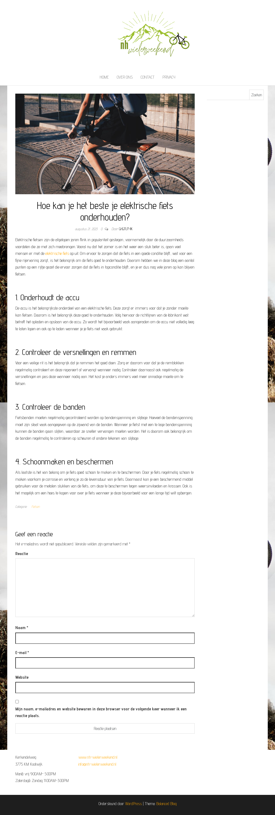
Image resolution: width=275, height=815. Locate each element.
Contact (147, 77)
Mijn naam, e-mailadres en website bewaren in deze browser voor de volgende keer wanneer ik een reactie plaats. (101, 712)
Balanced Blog (166, 803)
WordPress (133, 803)
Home (104, 77)
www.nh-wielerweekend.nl (97, 757)
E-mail (22, 652)
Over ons (125, 77)
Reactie (21, 553)
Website (21, 677)
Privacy (168, 77)
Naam (21, 627)
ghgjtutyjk (126, 229)
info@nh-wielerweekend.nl (97, 764)
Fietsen (35, 506)
